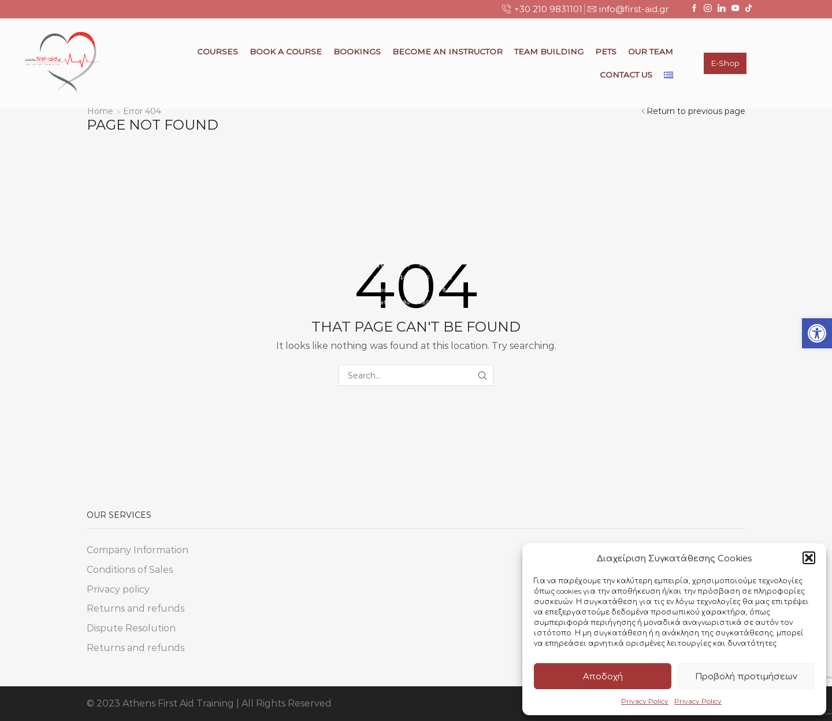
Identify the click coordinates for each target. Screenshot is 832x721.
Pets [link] (605, 51)
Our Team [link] (650, 51)
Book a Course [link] (286, 51)
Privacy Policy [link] (644, 701)
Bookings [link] (357, 51)
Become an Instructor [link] (447, 51)
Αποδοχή (603, 676)
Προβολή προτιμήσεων (746, 676)
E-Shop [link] (725, 63)
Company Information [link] (137, 550)
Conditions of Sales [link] (130, 569)
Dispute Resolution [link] (131, 628)
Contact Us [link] (626, 74)
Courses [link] (217, 51)
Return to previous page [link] (696, 111)
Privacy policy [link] (118, 589)
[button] (809, 558)
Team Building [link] (549, 51)
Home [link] (100, 111)
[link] (817, 333)
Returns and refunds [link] (135, 608)
